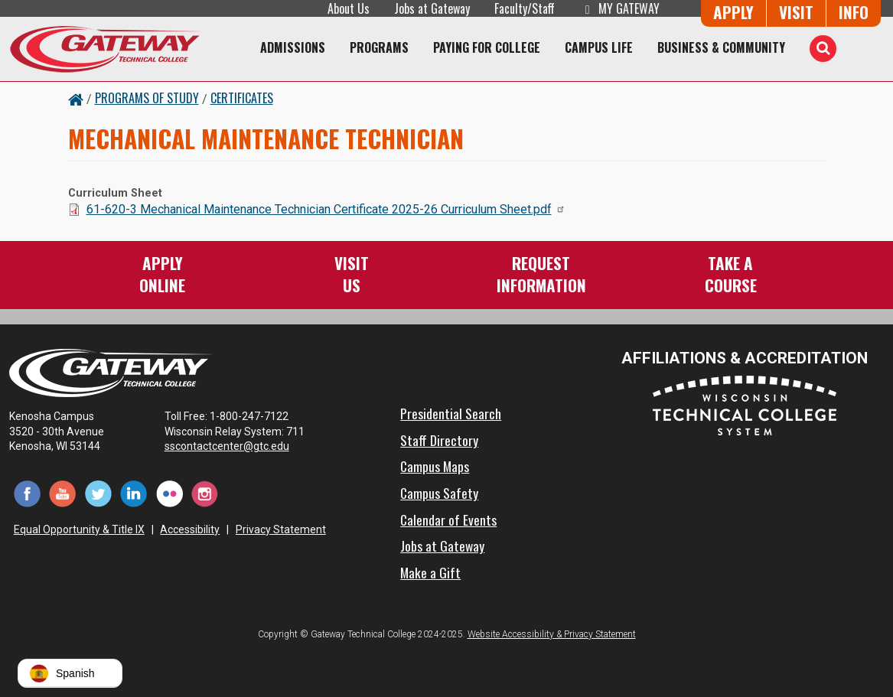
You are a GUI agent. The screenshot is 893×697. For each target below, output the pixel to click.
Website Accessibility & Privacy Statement (552, 634)
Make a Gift (430, 572)
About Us (349, 8)
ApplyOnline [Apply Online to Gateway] (162, 273)
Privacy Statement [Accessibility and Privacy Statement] (281, 529)
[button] (70, 673)
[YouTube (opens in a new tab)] (63, 493)
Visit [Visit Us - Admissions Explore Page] (796, 12)
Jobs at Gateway (432, 8)
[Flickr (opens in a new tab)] (169, 493)
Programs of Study (147, 98)
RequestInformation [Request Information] (541, 273)
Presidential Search (450, 413)
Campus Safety (439, 493)
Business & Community (721, 47)
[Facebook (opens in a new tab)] (27, 493)
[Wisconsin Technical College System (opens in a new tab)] (744, 405)
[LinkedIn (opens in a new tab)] (134, 493)
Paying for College (486, 47)
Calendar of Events (448, 519)
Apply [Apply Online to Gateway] (733, 12)
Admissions (292, 47)
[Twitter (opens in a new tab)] (98, 493)
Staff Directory (439, 440)
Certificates (241, 98)
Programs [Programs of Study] (379, 47)
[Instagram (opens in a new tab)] (205, 493)
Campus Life (599, 47)
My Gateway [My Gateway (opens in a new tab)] (619, 8)
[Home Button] (75, 98)
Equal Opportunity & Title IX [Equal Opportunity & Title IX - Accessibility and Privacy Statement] (79, 529)
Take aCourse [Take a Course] (731, 273)
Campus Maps (434, 466)
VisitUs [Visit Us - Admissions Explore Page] (351, 273)
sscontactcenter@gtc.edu (234, 446)
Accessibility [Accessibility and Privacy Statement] (190, 529)
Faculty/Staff (524, 8)
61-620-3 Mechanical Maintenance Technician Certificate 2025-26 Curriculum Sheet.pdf (325, 209)
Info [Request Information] (854, 12)
